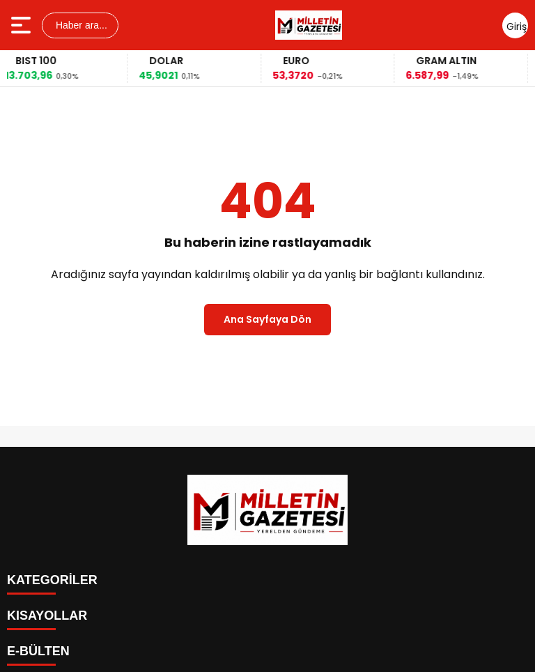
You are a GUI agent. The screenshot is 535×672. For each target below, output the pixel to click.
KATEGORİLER (52, 580)
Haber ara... (80, 25)
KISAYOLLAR (47, 616)
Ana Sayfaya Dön (267, 319)
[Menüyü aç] (22, 25)
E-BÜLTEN (38, 651)
